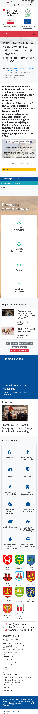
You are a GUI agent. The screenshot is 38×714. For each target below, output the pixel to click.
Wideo (5, 670)
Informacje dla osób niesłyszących (15, 680)
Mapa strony (7, 690)
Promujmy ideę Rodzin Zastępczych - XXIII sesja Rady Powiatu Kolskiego (17, 428)
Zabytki (19, 270)
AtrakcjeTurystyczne (19, 290)
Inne (7, 343)
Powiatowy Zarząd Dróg (10, 476)
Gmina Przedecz (19, 617)
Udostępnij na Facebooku (12, 179)
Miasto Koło (31, 584)
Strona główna (19, 68)
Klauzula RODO (8, 688)
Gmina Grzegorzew (7, 584)
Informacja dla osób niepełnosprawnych (17, 677)
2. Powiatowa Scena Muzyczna (15, 387)
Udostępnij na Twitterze (12, 183)
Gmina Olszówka (30, 601)
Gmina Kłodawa (19, 584)
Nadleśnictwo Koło (10, 527)
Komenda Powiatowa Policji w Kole (28, 476)
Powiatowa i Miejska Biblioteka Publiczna (27, 545)
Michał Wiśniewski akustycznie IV (26, 330)
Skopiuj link (7, 188)
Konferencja (23, 343)
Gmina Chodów (19, 568)
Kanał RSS (7, 672)
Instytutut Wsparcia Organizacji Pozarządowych (18, 702)
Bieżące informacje (11, 70)
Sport (30, 343)
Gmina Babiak (7, 568)
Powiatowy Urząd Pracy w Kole (28, 510)
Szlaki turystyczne (19, 228)
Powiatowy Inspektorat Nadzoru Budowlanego (28, 529)
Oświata (6, 667)
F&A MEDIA (15, 712)
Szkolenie (15, 347)
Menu (4, 33)
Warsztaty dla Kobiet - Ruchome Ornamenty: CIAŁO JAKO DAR (26, 314)
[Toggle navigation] (33, 34)
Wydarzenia (7, 664)
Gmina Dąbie (31, 569)
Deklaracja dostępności (11, 683)
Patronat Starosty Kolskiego (19, 350)
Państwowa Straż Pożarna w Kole (10, 493)
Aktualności (30, 68)
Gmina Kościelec (19, 600)
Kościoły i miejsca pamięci (18, 250)
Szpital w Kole (10, 457)
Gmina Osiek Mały (7, 616)
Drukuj (7, 169)
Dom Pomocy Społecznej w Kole (28, 493)
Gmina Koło (7, 600)
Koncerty (14, 343)
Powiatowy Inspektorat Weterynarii (10, 511)
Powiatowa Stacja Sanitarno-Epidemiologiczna (10, 546)
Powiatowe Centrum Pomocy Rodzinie (27, 458)
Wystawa (23, 347)
